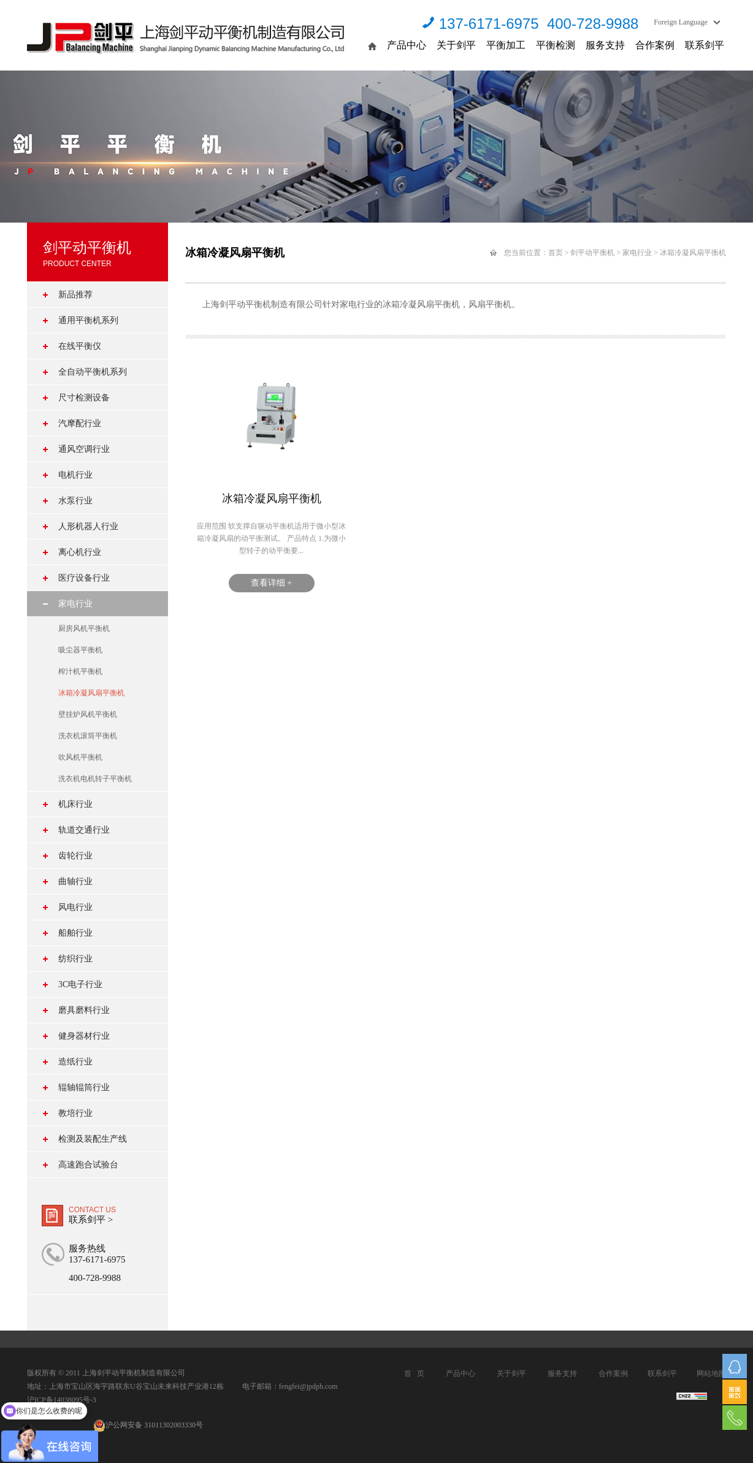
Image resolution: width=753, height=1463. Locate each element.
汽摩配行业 (79, 423)
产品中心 (406, 45)
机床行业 (75, 804)
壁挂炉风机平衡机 (87, 714)
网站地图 (711, 1373)
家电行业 (75, 603)
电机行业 (75, 474)
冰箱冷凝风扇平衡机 (91, 693)
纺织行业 (75, 958)
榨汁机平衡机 (80, 671)
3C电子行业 (80, 984)
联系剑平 (704, 45)
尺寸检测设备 (84, 397)
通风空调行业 (84, 449)
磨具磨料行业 (84, 1010)
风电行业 (75, 907)
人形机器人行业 (88, 526)
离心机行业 (79, 552)
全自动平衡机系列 (92, 371)
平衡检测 (555, 45)
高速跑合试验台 (88, 1164)
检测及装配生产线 (92, 1139)
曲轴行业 (75, 881)
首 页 (414, 1373)
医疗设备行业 (84, 578)
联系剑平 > (91, 1219)
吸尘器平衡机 (80, 650)
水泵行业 (75, 500)
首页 (555, 252)
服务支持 (605, 45)
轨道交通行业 (84, 830)
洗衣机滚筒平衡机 (87, 736)
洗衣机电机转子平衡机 (95, 778)
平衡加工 (506, 45)
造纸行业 (75, 1061)
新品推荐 (75, 294)
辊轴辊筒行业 (84, 1087)
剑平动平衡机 (592, 252)
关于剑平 (456, 45)
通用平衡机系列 (88, 320)
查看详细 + (271, 582)
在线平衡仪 (79, 346)
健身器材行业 (84, 1036)
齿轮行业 (75, 855)
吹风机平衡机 (80, 757)
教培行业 (75, 1113)
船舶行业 (75, 933)
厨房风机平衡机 (84, 628)
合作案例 (655, 45)
